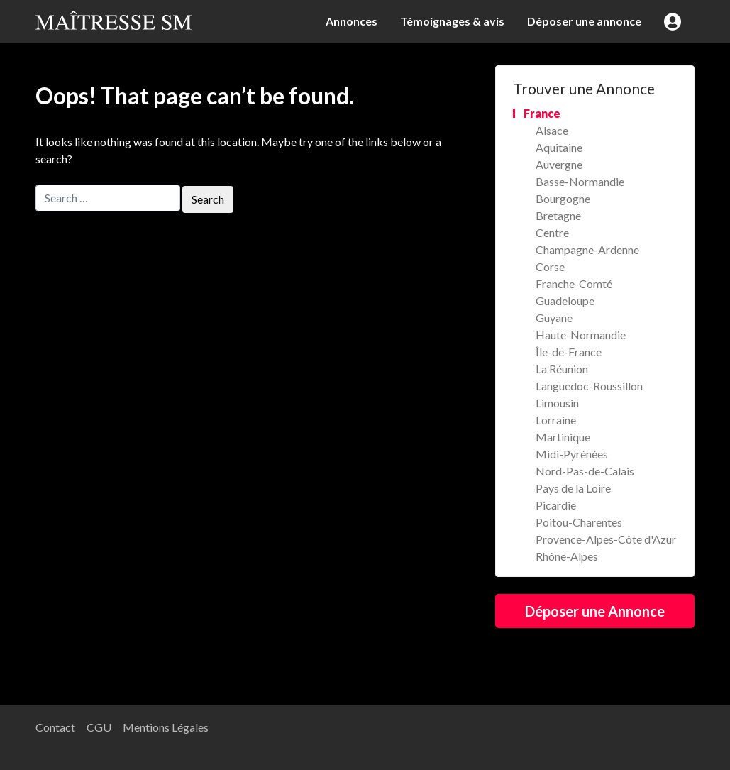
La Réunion (562, 368)
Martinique (563, 437)
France (542, 113)
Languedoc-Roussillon (589, 385)
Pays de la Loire (573, 488)
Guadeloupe (565, 300)
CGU (99, 727)
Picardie (556, 505)
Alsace (552, 130)
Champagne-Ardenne (587, 249)
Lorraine (556, 420)
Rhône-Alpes (567, 556)
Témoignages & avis (452, 21)
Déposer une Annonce (595, 611)
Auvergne (559, 164)
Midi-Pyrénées (572, 454)
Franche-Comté (574, 283)
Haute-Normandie (581, 334)
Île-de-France (569, 351)
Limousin (557, 402)
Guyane (554, 317)
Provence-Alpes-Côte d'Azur (606, 539)
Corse (550, 266)
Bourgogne (563, 198)
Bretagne (558, 215)
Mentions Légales (166, 727)
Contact (55, 727)
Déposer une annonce (584, 21)
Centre (552, 232)
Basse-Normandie (580, 181)
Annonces (351, 21)
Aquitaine (559, 147)
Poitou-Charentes (579, 522)
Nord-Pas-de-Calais (585, 471)
